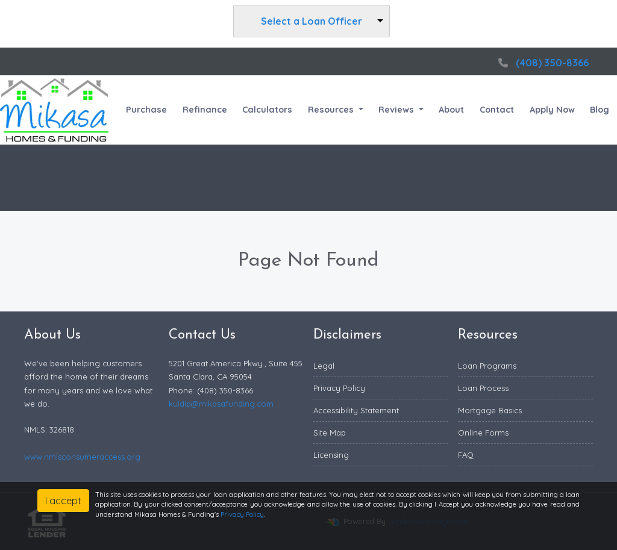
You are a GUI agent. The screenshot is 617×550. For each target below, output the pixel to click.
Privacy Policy (339, 388)
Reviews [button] (397, 109)
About (451, 109)
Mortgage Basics (490, 410)
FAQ (466, 455)
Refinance (205, 109)
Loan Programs (487, 365)
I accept (63, 501)
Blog (599, 109)
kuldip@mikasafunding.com (221, 403)
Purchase (146, 109)
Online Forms (483, 432)
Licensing (331, 455)
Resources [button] (332, 109)
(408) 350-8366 (542, 63)
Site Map (329, 432)
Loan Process (483, 388)
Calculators (267, 109)
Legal (323, 365)
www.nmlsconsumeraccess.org (82, 456)
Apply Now (552, 109)
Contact (497, 109)
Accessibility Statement (356, 410)
